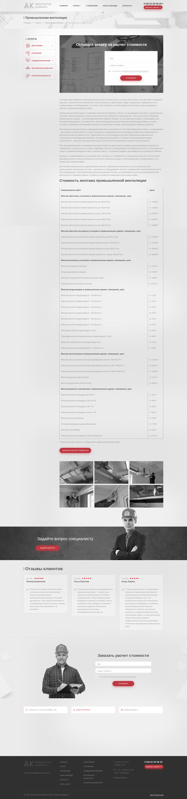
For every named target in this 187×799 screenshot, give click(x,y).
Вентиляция (37, 46)
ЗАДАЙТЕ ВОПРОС (47, 548)
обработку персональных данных (136, 71)
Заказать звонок (152, 7)
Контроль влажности (41, 76)
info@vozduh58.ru (120, 778)
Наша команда (110, 6)
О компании (92, 6)
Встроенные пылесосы (42, 68)
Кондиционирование (41, 61)
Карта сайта (65, 784)
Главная (64, 6)
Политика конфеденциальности (37, 773)
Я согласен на (130, 71)
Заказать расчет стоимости (75, 450)
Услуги (76, 6)
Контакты (127, 6)
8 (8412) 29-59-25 (153, 3)
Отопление (36, 53)
